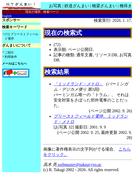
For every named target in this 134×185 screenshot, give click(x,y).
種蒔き (126, 6)
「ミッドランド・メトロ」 (78, 84)
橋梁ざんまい (104, 6)
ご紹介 (9, 52)
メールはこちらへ (14, 63)
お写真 (55, 6)
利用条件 (11, 57)
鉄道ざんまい (76, 6)
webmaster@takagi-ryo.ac (79, 164)
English (7, 16)
